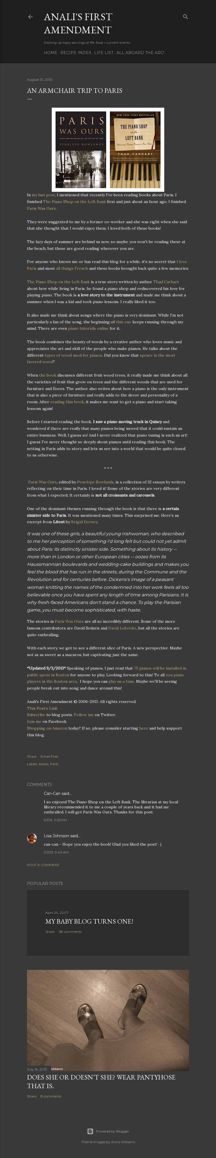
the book (48, 375)
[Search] (185, 15)
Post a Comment (43, 865)
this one (123, 321)
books (43, 764)
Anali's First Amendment (78, 23)
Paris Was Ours (41, 208)
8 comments (50, 1096)
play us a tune (121, 681)
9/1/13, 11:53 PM (55, 820)
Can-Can (52, 793)
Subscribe (36, 714)
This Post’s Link (42, 708)
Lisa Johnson (56, 835)
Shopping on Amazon (47, 728)
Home (50, 52)
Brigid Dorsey (84, 521)
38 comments (70, 931)
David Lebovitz (122, 628)
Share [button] (31, 756)
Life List (103, 52)
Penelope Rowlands (95, 482)
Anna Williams (123, 1142)
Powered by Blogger (108, 1131)
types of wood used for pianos (73, 355)
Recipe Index (75, 52)
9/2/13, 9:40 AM (56, 852)
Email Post (49, 756)
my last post (43, 194)
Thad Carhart (166, 281)
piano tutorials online (88, 328)
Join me (34, 721)
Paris (54, 764)
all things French (72, 268)
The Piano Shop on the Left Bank (74, 201)
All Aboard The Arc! (140, 52)
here (143, 728)
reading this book (67, 401)
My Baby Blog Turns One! (89, 921)
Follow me (84, 714)
